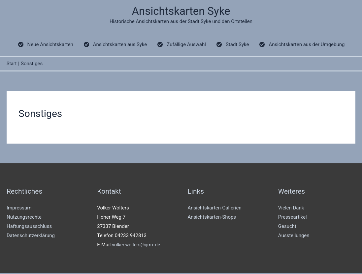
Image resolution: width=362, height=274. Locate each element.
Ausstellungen (294, 237)
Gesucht (287, 228)
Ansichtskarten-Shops (212, 219)
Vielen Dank (291, 209)
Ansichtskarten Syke (181, 11)
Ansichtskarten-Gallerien (215, 209)
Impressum (19, 209)
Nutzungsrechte (24, 219)
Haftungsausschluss (29, 228)
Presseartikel (292, 219)
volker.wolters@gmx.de (137, 246)
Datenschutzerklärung (31, 237)
